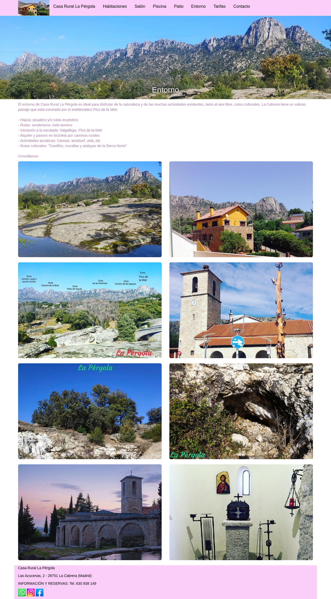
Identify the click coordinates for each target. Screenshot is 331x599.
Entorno (198, 6)
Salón (139, 6)
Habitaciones (115, 6)
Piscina (159, 6)
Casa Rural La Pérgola (74, 6)
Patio (178, 6)
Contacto (242, 6)
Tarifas (219, 6)
